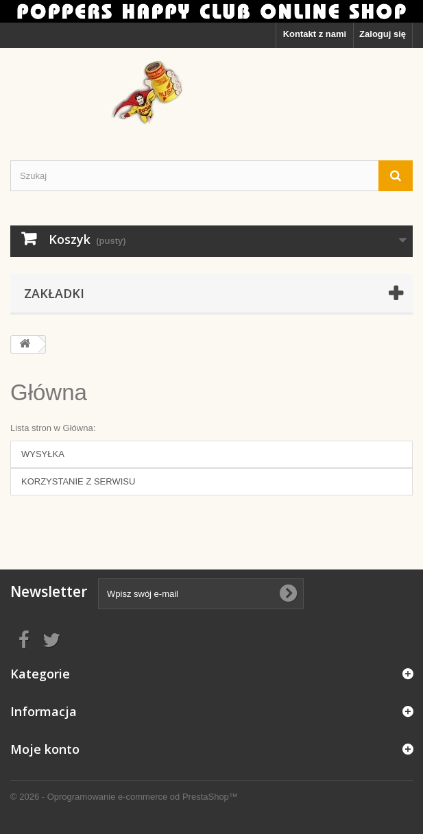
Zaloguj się (382, 34)
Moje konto (45, 749)
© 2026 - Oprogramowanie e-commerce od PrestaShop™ (124, 797)
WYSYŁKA (42, 454)
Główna (48, 392)
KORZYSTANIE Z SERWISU (78, 481)
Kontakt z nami (314, 34)
